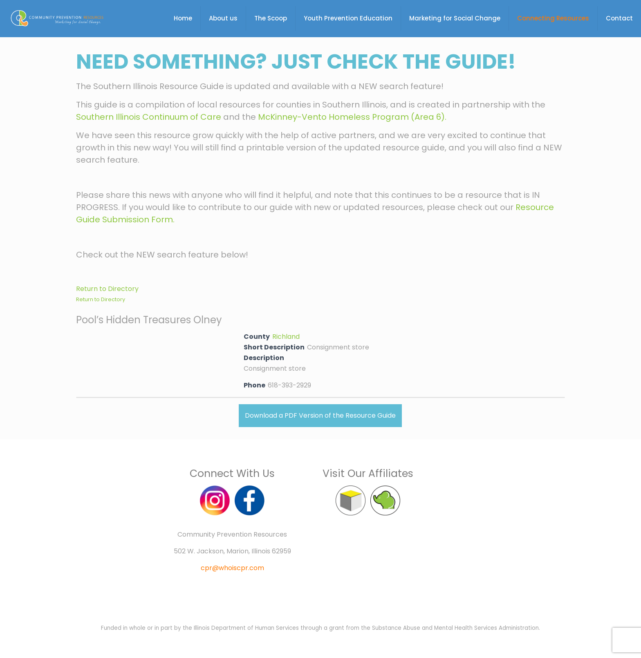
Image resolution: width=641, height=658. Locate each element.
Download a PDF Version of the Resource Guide (320, 415)
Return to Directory (107, 288)
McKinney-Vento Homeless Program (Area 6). (352, 117)
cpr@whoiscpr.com (232, 568)
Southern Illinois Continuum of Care (148, 117)
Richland (286, 336)
